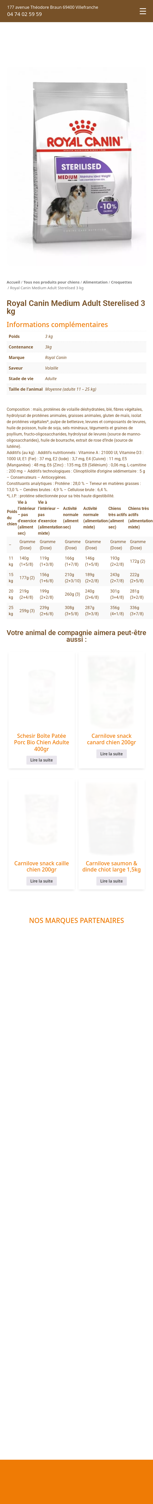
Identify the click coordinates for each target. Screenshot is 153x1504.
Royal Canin (56, 357)
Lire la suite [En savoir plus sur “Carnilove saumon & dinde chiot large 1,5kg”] (111, 881)
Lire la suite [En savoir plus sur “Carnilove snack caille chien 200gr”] (41, 881)
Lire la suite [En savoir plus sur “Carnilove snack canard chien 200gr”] (111, 753)
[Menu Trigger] (143, 11)
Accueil (13, 282)
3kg (48, 347)
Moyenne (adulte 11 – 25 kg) (70, 389)
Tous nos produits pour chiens (52, 282)
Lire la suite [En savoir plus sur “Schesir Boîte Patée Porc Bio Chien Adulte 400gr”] (41, 760)
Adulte (51, 378)
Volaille (51, 368)
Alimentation (95, 282)
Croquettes (121, 282)
